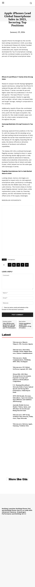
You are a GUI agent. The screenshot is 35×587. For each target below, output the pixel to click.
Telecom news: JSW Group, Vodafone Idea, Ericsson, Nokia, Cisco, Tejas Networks (23, 416)
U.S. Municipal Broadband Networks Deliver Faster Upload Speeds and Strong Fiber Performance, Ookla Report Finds (23, 388)
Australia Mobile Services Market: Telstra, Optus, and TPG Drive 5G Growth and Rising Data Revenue (22, 407)
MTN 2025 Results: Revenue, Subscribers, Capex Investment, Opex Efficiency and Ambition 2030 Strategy (23, 398)
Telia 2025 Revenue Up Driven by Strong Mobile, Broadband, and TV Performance (9, 325)
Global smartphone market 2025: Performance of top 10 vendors (25, 325)
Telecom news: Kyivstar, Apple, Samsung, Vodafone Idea (22, 425)
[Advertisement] (17, 448)
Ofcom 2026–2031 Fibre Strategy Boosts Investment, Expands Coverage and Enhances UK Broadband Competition (22, 377)
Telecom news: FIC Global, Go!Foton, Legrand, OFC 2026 (22, 368)
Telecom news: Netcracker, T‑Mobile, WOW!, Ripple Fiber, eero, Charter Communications (22, 351)
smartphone (11, 259)
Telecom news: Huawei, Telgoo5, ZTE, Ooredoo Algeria (23, 343)
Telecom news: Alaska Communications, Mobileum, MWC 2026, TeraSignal (22, 359)
